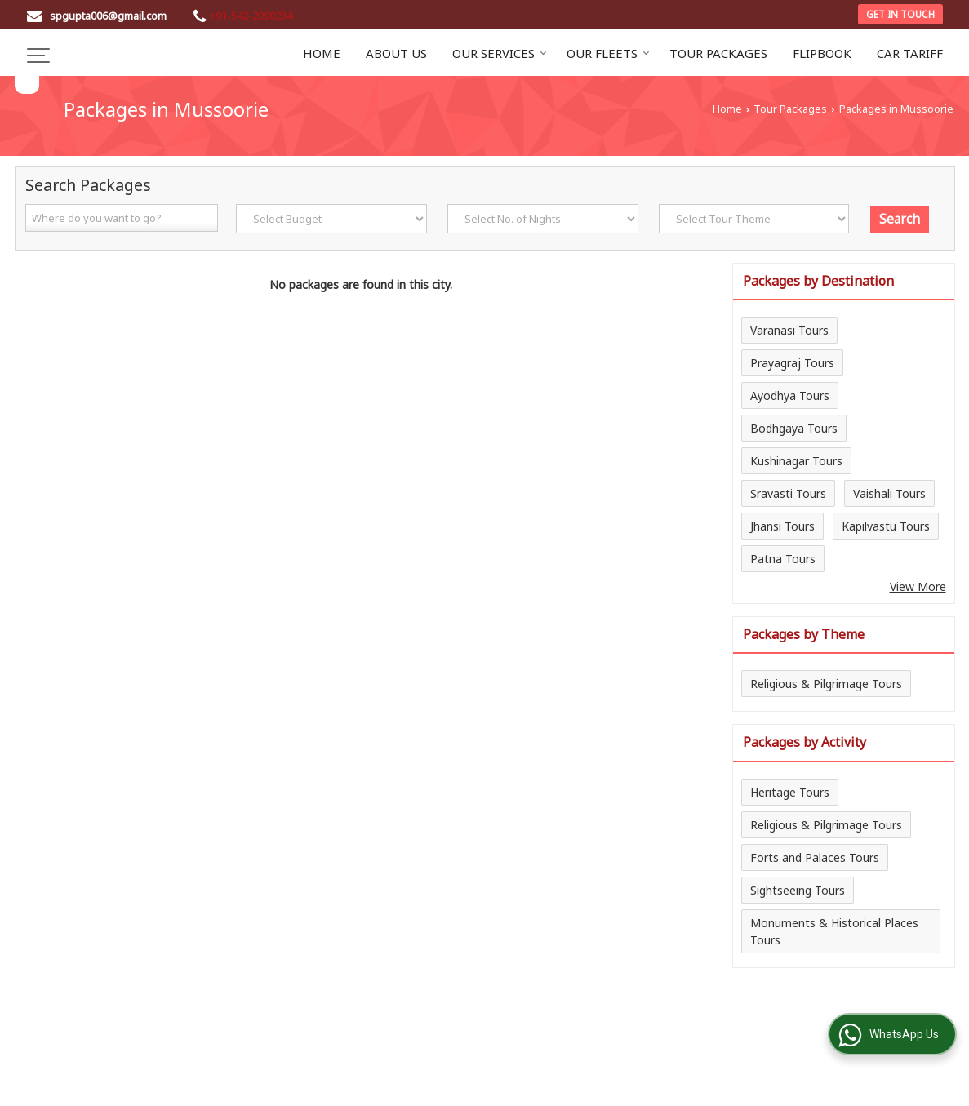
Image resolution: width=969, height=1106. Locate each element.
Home (321, 53)
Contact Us (656, 1031)
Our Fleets (608, 53)
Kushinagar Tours (796, 461)
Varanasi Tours (789, 330)
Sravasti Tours (788, 493)
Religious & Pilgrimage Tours (826, 683)
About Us (396, 53)
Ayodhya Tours (789, 395)
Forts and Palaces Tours (814, 857)
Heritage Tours (789, 792)
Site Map (790, 1031)
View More (918, 586)
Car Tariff (910, 53)
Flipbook (822, 53)
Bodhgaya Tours (794, 428)
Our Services (499, 53)
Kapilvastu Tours (886, 526)
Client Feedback (563, 1031)
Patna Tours (783, 558)
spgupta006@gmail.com (108, 15)
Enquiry (726, 1031)
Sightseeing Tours (797, 890)
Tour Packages (718, 53)
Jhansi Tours (782, 526)
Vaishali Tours (889, 493)
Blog (127, 1031)
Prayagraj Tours (792, 363)
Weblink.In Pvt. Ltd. (216, 1082)
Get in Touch (900, 13)
